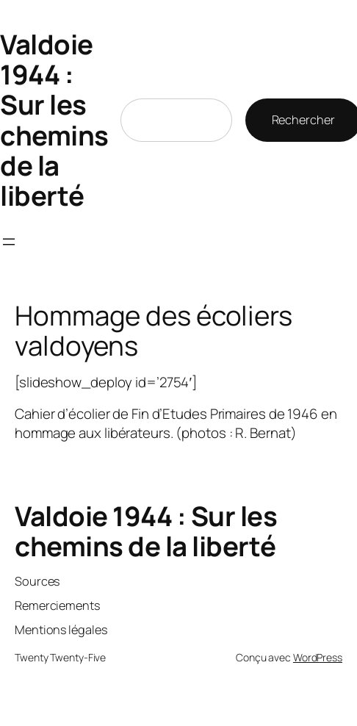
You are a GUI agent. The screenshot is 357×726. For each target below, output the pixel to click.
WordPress (317, 657)
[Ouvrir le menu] (9, 242)
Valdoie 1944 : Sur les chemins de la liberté (54, 120)
